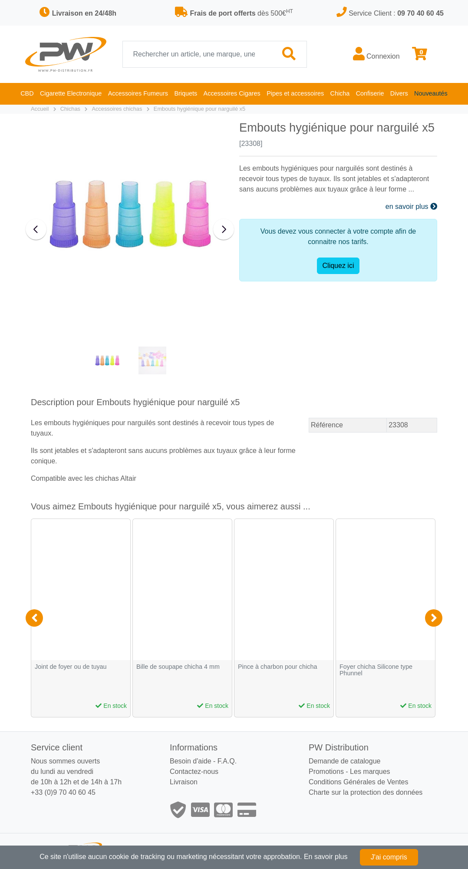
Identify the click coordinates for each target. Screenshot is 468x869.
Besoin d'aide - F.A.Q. (203, 761)
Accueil (40, 109)
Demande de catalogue (344, 761)
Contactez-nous (194, 771)
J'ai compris (389, 857)
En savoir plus (326, 856)
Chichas (70, 109)
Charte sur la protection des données (365, 792)
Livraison (184, 782)
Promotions (326, 771)
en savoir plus (411, 206)
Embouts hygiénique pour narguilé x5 (199, 109)
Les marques (370, 771)
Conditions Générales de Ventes (358, 782)
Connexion (376, 54)
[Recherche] (197, 54)
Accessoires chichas (117, 109)
